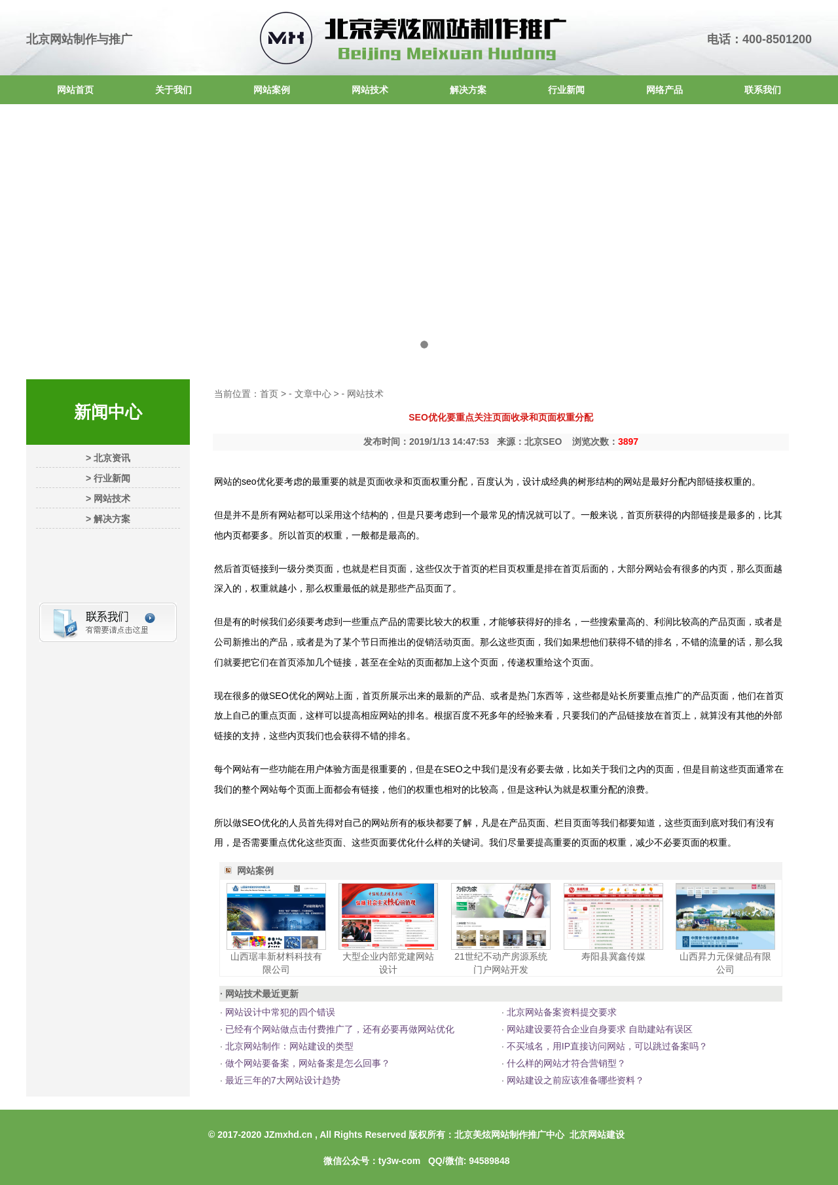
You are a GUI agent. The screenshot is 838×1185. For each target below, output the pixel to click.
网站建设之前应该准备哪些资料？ (574, 1080)
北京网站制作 (61, 39)
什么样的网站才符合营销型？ (565, 1063)
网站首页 (75, 90)
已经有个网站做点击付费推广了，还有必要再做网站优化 (338, 1029)
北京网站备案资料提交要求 (560, 1012)
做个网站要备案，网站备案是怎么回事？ (306, 1063)
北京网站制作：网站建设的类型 (288, 1046)
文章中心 (313, 393)
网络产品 (664, 90)
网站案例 (271, 90)
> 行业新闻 (108, 478)
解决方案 (468, 90)
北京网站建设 (597, 1134)
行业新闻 (566, 90)
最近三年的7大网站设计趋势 (281, 1080)
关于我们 (173, 90)
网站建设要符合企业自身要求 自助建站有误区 (598, 1029)
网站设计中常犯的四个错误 (279, 1012)
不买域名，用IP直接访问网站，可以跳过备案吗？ (606, 1046)
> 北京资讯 (108, 458)
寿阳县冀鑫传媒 (613, 956)
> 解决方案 (108, 519)
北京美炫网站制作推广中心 (509, 1134)
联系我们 (762, 90)
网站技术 (370, 90)
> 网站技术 (108, 498)
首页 (269, 393)
